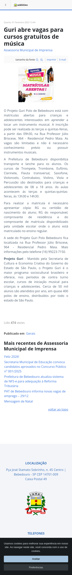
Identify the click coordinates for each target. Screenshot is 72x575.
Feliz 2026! (11, 356)
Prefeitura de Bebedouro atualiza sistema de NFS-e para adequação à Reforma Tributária (34, 381)
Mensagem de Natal (18, 401)
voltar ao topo (58, 409)
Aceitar (36, 558)
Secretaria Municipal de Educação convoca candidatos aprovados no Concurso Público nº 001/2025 (35, 366)
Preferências (36, 567)
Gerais (30, 333)
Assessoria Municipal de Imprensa (28, 50)
